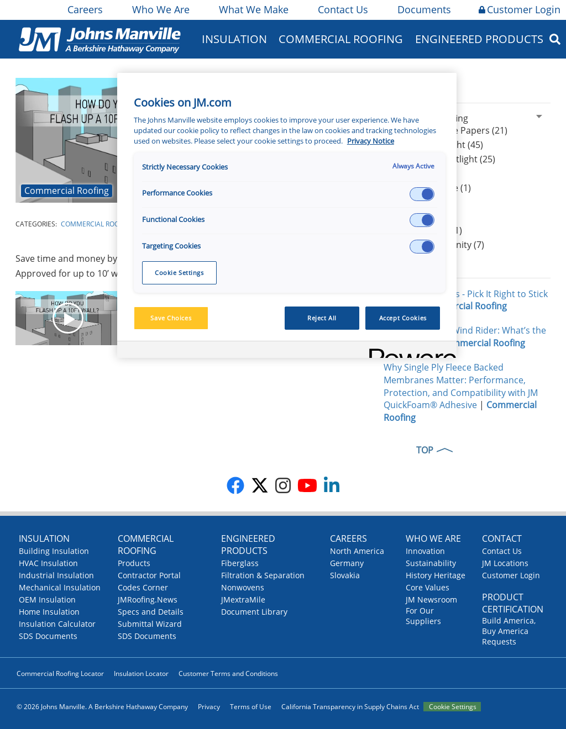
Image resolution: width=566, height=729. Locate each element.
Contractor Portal (149, 575)
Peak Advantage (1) (431, 188)
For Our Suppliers (423, 615)
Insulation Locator (141, 673)
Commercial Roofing (341, 38)
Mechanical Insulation (60, 587)
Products (134, 563)
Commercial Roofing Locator (60, 673)
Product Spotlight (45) (437, 145)
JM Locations (505, 563)
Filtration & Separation (263, 575)
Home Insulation (49, 611)
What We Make (253, 9)
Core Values (427, 587)
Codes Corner (143, 587)
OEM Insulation (47, 599)
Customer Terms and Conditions (228, 673)
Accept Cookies (403, 318)
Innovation (425, 551)
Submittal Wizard (150, 624)
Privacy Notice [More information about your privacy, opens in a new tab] (370, 141)
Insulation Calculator (57, 624)
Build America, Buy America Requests (509, 631)
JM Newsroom (431, 599)
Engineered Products (479, 38)
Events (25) (414, 216)
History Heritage (435, 575)
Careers (84, 9)
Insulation (234, 38)
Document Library (254, 611)
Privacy (209, 706)
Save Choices (170, 318)
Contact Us (342, 9)
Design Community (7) (438, 245)
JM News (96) (418, 173)
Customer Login (519, 9)
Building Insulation (54, 551)
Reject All (322, 318)
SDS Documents (48, 636)
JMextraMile (243, 599)
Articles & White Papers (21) (449, 130)
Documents (423, 9)
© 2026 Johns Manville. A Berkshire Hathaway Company (102, 706)
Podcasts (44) (420, 202)
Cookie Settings (452, 706)
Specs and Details (151, 611)
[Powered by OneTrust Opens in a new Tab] (409, 351)
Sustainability (431, 563)
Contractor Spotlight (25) (443, 159)
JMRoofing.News (147, 599)
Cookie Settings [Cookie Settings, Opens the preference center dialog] (179, 272)
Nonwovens (242, 587)
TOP (424, 450)
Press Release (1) (427, 230)
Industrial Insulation (56, 575)
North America (357, 551)
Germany (347, 563)
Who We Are (160, 9)
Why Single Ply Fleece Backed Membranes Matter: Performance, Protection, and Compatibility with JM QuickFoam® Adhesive (461, 386)
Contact (502, 538)
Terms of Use (250, 706)
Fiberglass (240, 563)
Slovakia (345, 575)
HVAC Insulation (48, 563)
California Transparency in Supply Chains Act (350, 706)
